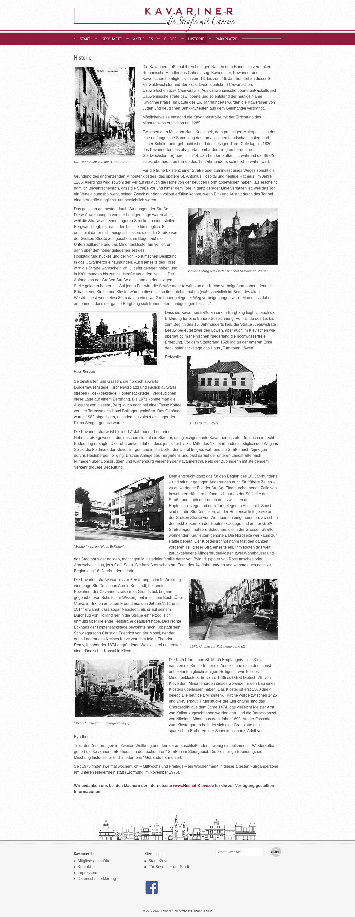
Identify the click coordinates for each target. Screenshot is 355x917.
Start (85, 38)
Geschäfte (112, 38)
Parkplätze (226, 38)
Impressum (87, 873)
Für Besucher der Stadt (168, 867)
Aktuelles (143, 38)
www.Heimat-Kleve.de (193, 785)
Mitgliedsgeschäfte (94, 861)
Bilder (170, 38)
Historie (196, 38)
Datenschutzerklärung (97, 879)
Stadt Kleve (158, 861)
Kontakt (84, 867)
